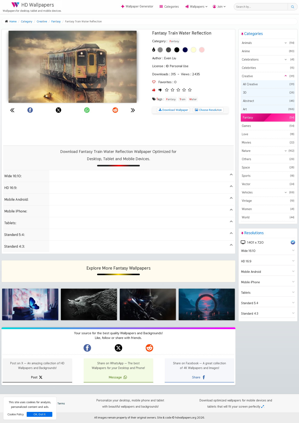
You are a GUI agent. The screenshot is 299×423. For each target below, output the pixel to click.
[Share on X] (58, 110)
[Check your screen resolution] (262, 406)
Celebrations (268, 59)
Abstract (268, 101)
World (268, 217)
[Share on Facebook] (30, 110)
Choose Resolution (208, 110)
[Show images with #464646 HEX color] (168, 50)
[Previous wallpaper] (12, 110)
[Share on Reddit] (115, 110)
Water (193, 99)
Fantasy (174, 41)
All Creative (268, 84)
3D (268, 92)
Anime (268, 51)
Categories (171, 7)
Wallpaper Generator (137, 6)
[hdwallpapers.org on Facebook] (87, 348)
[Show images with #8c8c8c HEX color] (160, 50)
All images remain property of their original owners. (125, 417)
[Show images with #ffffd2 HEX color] (193, 50)
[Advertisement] (118, 129)
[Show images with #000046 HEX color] (185, 50)
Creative (268, 76)
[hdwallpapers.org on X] (118, 348)
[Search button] (292, 6)
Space (268, 167)
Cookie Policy (15, 414)
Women (268, 209)
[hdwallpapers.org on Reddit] (149, 348)
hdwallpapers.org (185, 417)
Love (268, 134)
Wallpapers (197, 7)
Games (268, 126)
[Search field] (262, 6)
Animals (268, 43)
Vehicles (268, 192)
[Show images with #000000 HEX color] (177, 50)
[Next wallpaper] (133, 110)
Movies (268, 142)
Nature (268, 150)
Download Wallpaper (173, 110)
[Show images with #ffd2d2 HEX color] (202, 50)
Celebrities (268, 67)
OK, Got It (39, 414)
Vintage (268, 200)
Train (182, 99)
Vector (268, 184)
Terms (59, 403)
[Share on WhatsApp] (87, 110)
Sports (268, 175)
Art (268, 109)
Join (220, 7)
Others (268, 159)
